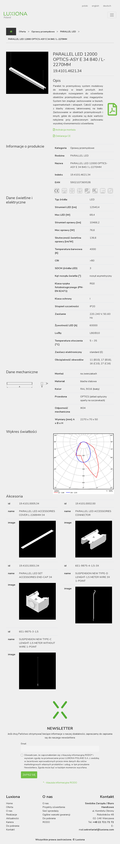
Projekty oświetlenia (53, 807)
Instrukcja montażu (64, 129)
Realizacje (11, 814)
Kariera (10, 822)
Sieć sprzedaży (50, 811)
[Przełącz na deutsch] (107, 6)
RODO (46, 822)
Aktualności (12, 818)
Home (9, 803)
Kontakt (10, 829)
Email (23, 743)
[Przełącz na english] (95, 6)
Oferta (9, 807)
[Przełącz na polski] (84, 6)
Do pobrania (12, 826)
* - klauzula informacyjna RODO (60, 782)
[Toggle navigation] (112, 15)
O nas (9, 811)
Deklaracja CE (62, 136)
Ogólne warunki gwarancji (56, 814)
